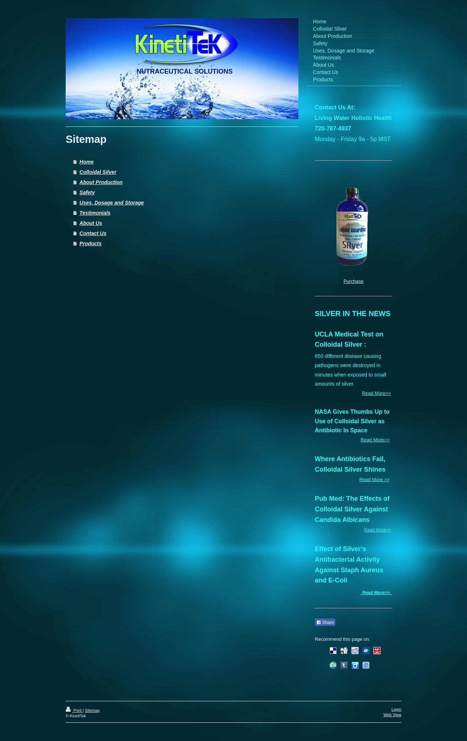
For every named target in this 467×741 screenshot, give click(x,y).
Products (91, 243)
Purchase (353, 281)
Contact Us (93, 233)
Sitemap (92, 710)
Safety (87, 192)
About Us (91, 223)
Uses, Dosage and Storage (112, 203)
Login (396, 709)
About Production (101, 182)
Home (87, 162)
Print (74, 710)
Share (325, 622)
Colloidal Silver (98, 172)
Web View (392, 715)
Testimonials (95, 213)
